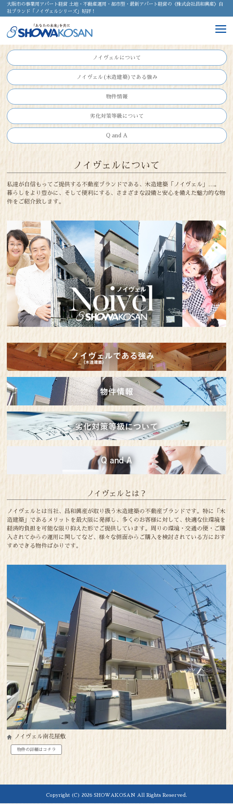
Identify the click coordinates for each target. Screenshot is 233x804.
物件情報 (117, 96)
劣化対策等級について (117, 116)
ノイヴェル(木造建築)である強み (116, 77)
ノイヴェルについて (116, 57)
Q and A (117, 135)
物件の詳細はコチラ (36, 749)
